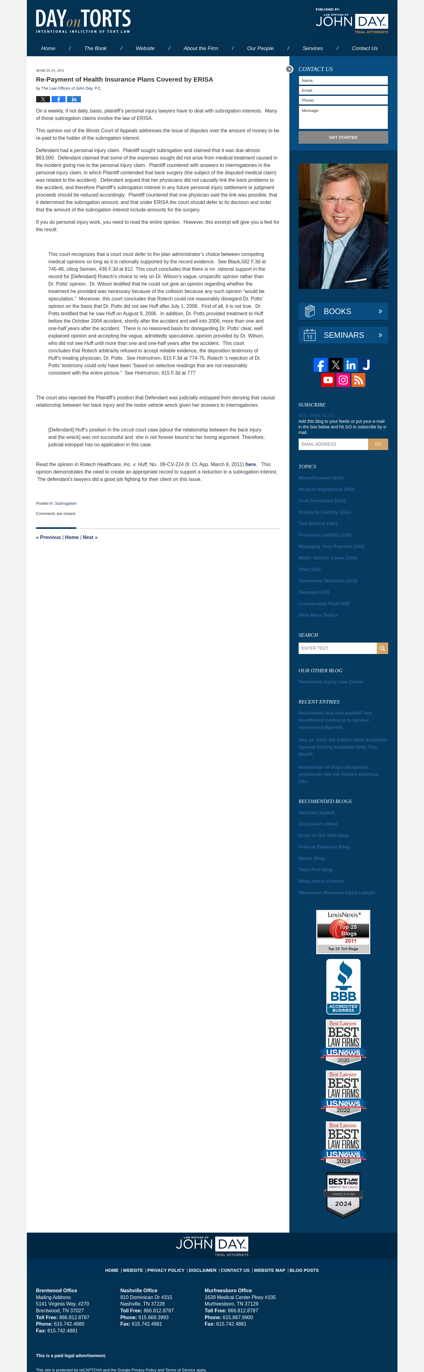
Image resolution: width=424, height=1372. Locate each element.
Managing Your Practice (327, 541)
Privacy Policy (172, 1227)
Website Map (266, 1227)
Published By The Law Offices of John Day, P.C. (352, 20)
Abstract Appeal (314, 777)
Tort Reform (316, 519)
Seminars (344, 335)
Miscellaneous (318, 476)
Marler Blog (310, 820)
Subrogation (66, 503)
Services (313, 48)
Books (337, 311)
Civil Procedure (319, 498)
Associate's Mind (315, 788)
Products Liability (320, 509)
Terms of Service (180, 1330)
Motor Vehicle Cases (324, 552)
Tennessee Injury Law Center (327, 672)
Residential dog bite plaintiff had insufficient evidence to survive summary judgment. (340, 706)
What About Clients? (318, 842)
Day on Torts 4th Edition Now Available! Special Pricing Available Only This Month (338, 725)
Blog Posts (297, 1227)
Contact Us (235, 1227)
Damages (312, 584)
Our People (260, 48)
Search (382, 639)
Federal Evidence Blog (320, 809)
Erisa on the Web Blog (320, 798)
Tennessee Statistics (324, 573)
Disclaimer (205, 1227)
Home (48, 48)
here (251, 464)
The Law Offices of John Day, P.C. (113, 1359)
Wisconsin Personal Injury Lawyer (331, 853)
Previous (48, 537)
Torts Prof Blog (313, 831)
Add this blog (315, 415)
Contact (365, 48)
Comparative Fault (321, 595)
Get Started (343, 137)
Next (90, 537)
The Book (95, 48)
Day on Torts (83, 21)
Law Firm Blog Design (358, 1359)
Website (145, 48)
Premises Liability (321, 530)
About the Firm (201, 48)
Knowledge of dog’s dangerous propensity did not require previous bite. (342, 743)
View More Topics (315, 606)
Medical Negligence (323, 487)
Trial (308, 563)
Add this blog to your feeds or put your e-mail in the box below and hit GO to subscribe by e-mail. (343, 426)
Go (378, 443)
